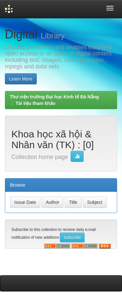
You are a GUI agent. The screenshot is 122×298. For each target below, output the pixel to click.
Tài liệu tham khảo (36, 103)
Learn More (21, 78)
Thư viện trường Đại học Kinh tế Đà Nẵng (54, 96)
